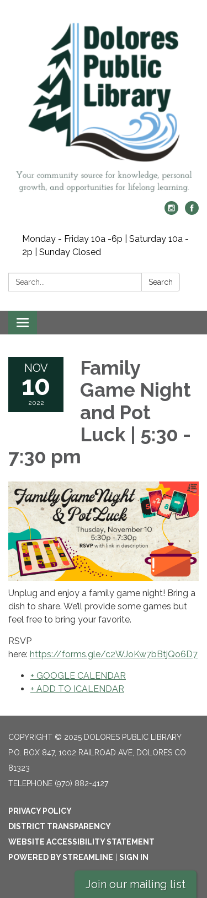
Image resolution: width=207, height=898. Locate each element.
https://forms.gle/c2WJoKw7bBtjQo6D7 (114, 654)
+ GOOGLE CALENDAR (78, 675)
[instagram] (171, 212)
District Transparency (59, 826)
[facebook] (192, 212)
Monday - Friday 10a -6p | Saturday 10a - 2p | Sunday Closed (105, 245)
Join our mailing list (135, 884)
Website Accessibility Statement (81, 841)
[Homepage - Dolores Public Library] (103, 106)
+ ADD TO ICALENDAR (77, 689)
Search (160, 282)
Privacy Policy (40, 811)
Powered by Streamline (60, 857)
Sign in (133, 857)
